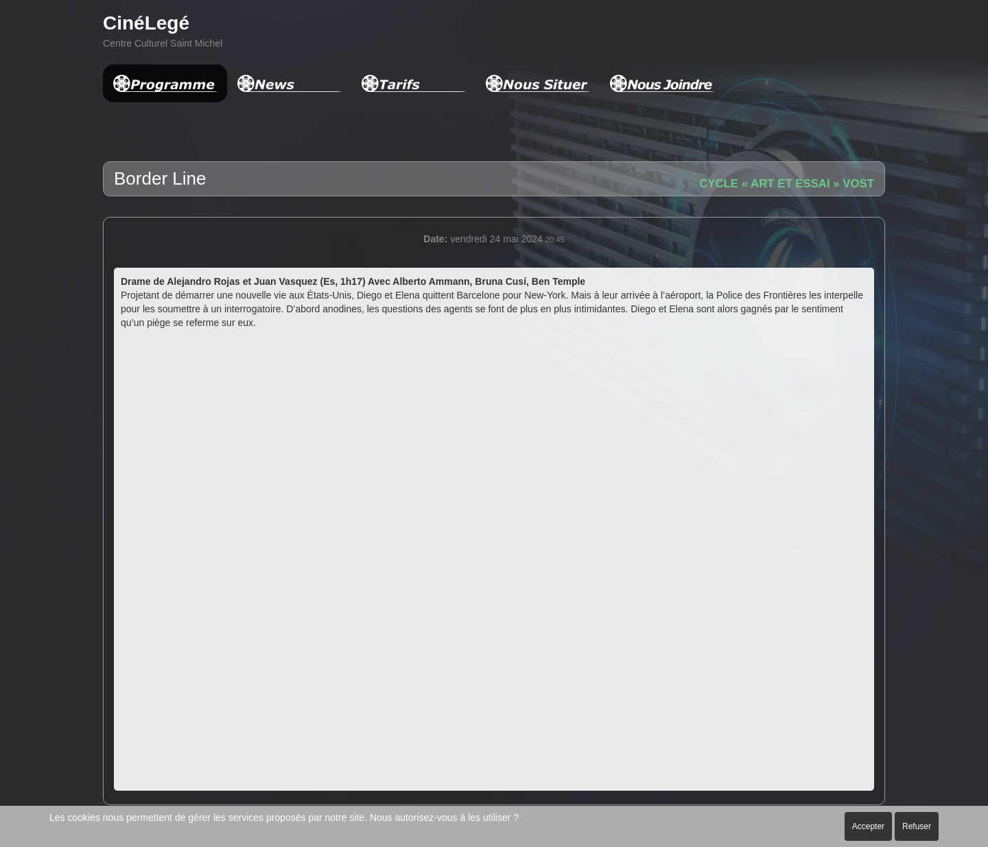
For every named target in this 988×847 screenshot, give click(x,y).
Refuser (916, 826)
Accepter (868, 826)
